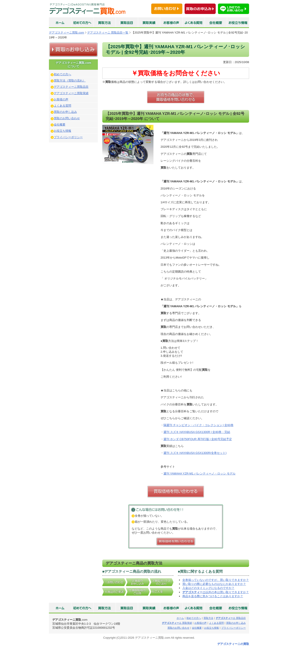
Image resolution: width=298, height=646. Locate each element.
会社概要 (59, 124)
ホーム (180, 618)
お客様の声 (61, 99)
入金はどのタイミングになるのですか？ (208, 588)
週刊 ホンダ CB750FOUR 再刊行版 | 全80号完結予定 (197, 439)
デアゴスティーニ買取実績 (71, 93)
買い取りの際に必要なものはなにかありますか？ (214, 584)
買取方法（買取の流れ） (70, 80)
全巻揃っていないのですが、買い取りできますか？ (215, 580)
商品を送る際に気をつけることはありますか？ (212, 596)
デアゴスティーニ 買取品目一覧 (108, 32)
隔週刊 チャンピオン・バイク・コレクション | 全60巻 (198, 425)
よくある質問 (62, 105)
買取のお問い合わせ (67, 118)
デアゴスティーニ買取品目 (71, 86)
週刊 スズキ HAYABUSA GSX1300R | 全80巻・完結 (196, 432)
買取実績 (177, 623)
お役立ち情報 (62, 130)
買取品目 (231, 618)
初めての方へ (62, 74)
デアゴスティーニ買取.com (66, 32)
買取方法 (208, 618)
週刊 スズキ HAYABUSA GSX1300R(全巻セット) (194, 453)
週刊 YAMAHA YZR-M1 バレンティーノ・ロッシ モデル (199, 473)
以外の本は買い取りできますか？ (215, 592)
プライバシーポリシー (68, 137)
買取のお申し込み (65, 112)
